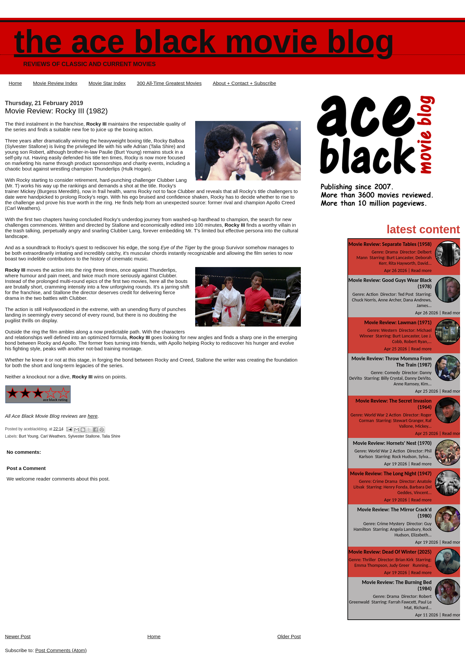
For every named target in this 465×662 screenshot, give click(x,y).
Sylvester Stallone (84, 436)
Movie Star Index (107, 83)
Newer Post (18, 636)
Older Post (289, 636)
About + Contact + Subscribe (244, 83)
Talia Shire (111, 436)
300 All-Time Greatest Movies (169, 83)
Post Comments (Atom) (61, 650)
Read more (421, 270)
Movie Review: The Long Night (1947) (391, 473)
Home (15, 83)
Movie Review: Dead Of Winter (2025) (390, 552)
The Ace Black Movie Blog (204, 41)
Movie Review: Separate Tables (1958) (390, 244)
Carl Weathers (52, 436)
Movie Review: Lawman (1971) (398, 322)
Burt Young (28, 436)
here (92, 416)
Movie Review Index (55, 83)
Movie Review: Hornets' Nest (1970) (392, 443)
